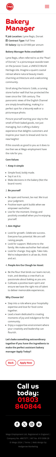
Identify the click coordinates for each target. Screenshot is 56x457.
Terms (27, 442)
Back (11, 362)
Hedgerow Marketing (28, 446)
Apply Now (26, 362)
